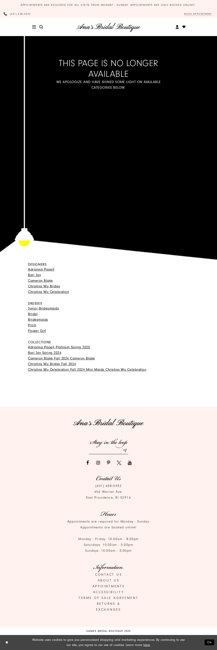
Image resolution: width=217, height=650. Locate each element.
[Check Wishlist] (184, 27)
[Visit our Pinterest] (108, 463)
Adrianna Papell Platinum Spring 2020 (59, 347)
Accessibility (108, 592)
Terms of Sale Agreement (108, 598)
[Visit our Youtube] (129, 463)
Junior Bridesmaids (43, 308)
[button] (34, 27)
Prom (32, 325)
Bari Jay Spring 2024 (44, 353)
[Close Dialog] (7, 642)
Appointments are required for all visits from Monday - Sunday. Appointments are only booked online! (108, 4)
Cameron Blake (40, 281)
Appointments (108, 586)
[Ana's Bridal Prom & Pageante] (109, 27)
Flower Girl (37, 331)
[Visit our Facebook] (87, 463)
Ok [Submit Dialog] (209, 642)
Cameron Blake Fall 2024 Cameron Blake (61, 358)
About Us (108, 580)
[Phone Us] (17, 14)
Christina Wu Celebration (48, 292)
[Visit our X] (119, 463)
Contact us (108, 575)
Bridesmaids (38, 320)
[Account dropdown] (177, 27)
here (146, 645)
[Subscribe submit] (124, 450)
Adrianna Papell (41, 269)
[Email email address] (108, 450)
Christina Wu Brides (44, 286)
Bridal (33, 314)
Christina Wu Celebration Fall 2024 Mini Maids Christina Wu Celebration (87, 370)
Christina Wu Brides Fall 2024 (52, 364)
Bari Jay (34, 275)
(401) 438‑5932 (108, 486)
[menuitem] (34, 27)
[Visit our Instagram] (98, 463)
